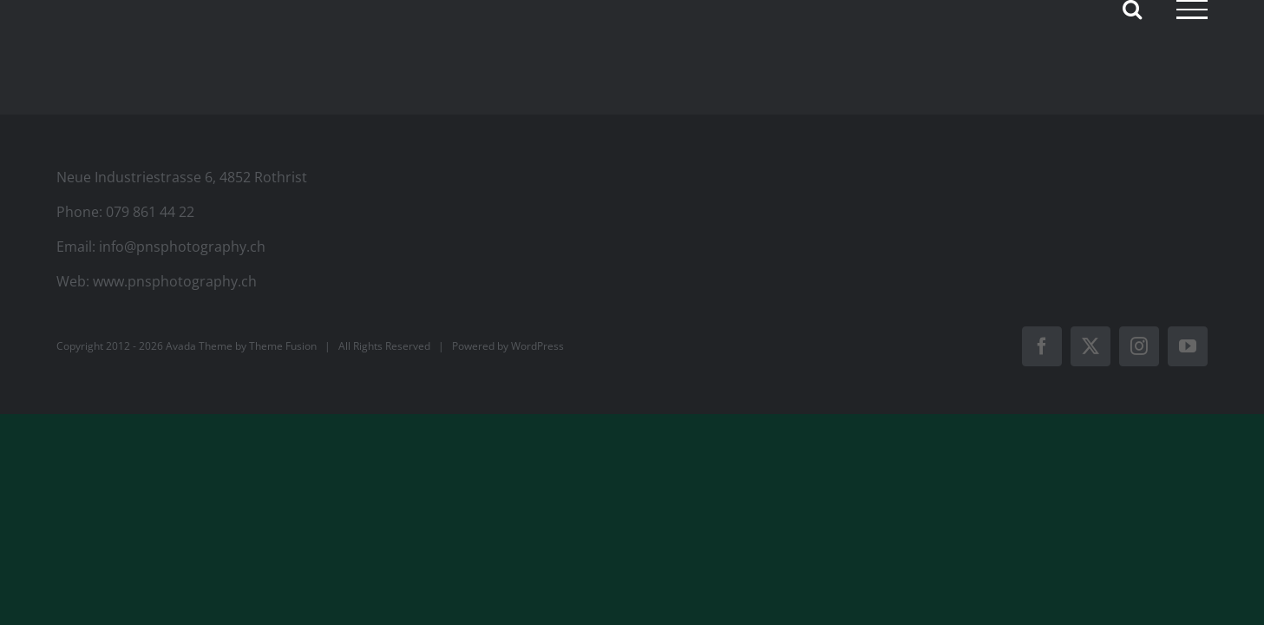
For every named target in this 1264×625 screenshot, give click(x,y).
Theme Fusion (283, 346)
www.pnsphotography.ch (175, 281)
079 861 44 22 (150, 211)
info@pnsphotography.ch (182, 246)
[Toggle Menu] (1192, 9)
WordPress (537, 346)
